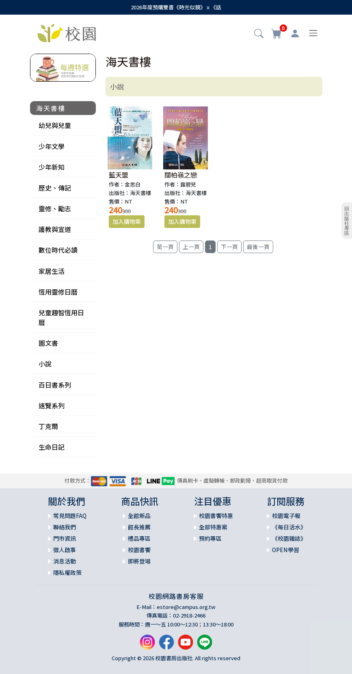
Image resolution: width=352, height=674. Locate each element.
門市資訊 (64, 538)
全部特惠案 (213, 527)
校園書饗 (139, 550)
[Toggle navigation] (313, 33)
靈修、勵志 (55, 208)
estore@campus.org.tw (186, 607)
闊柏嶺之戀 (180, 175)
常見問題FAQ (69, 515)
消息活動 (64, 561)
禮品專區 (139, 538)
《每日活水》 (289, 527)
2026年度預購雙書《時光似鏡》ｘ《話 (176, 7)
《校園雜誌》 (289, 538)
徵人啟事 (64, 550)
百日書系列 (55, 385)
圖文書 (48, 343)
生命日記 (52, 447)
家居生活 (52, 271)
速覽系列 (52, 405)
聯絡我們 (64, 527)
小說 (45, 363)
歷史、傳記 (55, 188)
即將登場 (139, 561)
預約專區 (210, 538)
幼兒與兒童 (55, 125)
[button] (259, 34)
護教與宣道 (55, 229)
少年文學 (52, 146)
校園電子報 (286, 515)
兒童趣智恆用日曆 (61, 317)
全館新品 (139, 515)
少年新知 (52, 167)
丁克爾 (48, 426)
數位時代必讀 (58, 250)
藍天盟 (118, 175)
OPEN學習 (285, 550)
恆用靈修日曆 (58, 292)
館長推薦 (139, 527)
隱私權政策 (67, 572)
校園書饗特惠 (216, 515)
